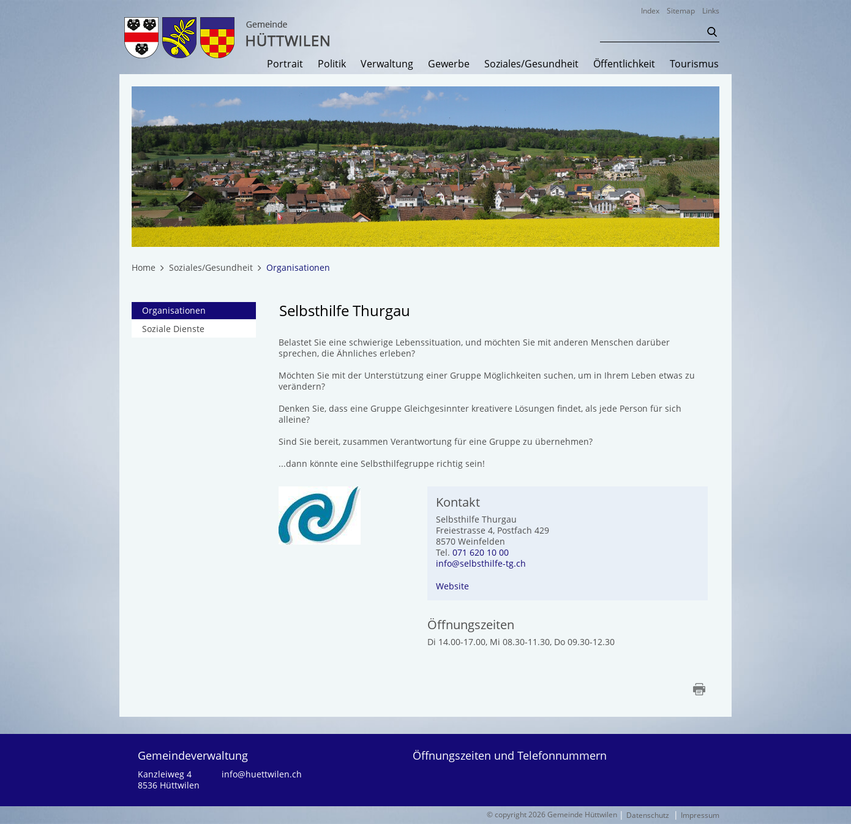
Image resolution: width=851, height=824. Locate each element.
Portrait (285, 64)
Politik (332, 64)
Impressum (700, 815)
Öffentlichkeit (624, 64)
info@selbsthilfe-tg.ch (481, 563)
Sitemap (681, 11)
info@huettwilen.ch (262, 774)
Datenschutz (647, 815)
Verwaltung (387, 64)
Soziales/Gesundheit (531, 64)
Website (452, 586)
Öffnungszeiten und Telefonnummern (510, 755)
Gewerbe (449, 64)
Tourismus (694, 64)
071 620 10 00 (480, 552)
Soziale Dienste (173, 329)
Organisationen (199, 310)
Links (710, 11)
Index (650, 11)
